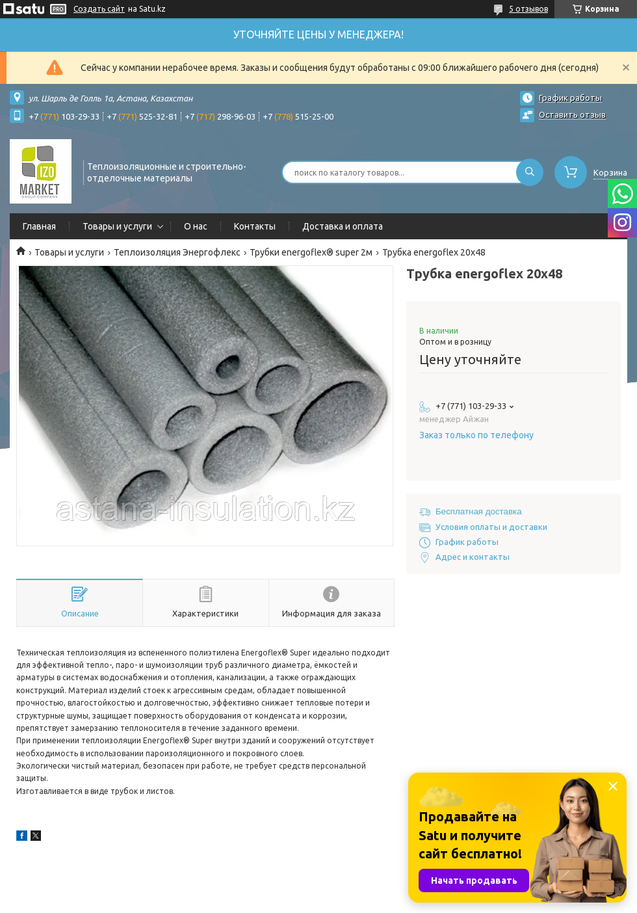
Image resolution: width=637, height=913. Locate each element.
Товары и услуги (117, 226)
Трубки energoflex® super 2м (311, 252)
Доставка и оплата (342, 226)
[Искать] (529, 172)
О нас (195, 226)
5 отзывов (528, 9)
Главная (39, 226)
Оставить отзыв (572, 114)
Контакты (255, 226)
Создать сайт (99, 9)
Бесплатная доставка (479, 511)
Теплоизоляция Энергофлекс (177, 252)
